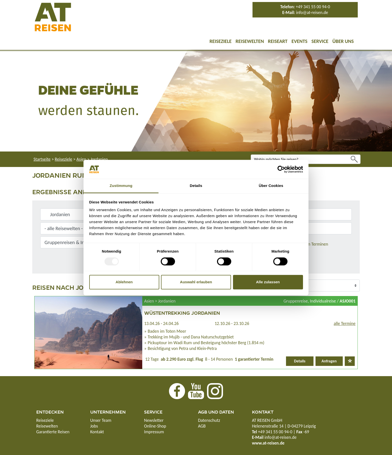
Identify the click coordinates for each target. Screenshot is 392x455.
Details (300, 361)
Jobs (94, 426)
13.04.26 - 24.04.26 (161, 323)
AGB (202, 426)
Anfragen (329, 361)
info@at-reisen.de (312, 12)
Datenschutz (209, 420)
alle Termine (345, 323)
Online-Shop (155, 426)
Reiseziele (221, 41)
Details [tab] (196, 186)
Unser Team (101, 420)
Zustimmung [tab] (121, 186)
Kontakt (97, 432)
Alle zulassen (268, 282)
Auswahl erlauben (196, 282)
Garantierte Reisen (53, 432)
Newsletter (154, 420)
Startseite (42, 159)
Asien (81, 159)
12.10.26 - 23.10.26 (231, 323)
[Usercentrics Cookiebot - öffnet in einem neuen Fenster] (281, 169)
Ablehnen (124, 282)
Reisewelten (250, 41)
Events (300, 41)
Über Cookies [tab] (271, 186)
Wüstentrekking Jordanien (182, 312)
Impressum (154, 432)
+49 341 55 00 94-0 (313, 6)
